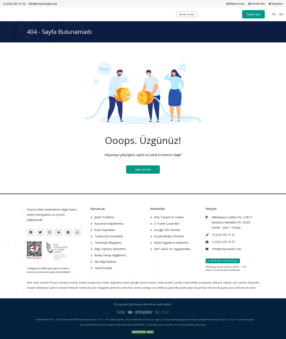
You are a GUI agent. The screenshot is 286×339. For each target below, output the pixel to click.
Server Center (187, 14)
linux (204, 287)
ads (94, 287)
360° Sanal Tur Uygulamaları (172, 249)
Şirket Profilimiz (104, 217)
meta (252, 287)
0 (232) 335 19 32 (14, 4)
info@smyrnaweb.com (43, 4)
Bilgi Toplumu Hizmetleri (110, 249)
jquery (224, 287)
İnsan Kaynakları (104, 230)
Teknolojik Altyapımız (108, 242)
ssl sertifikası (160, 287)
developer (42, 287)
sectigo (146, 287)
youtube (63, 287)
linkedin (73, 287)
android (239, 287)
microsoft (213, 287)
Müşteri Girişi (235, 3)
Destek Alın (256, 3)
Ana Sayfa (76, 14)
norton (137, 287)
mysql (197, 287)
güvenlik (173, 287)
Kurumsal (97, 14)
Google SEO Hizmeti (167, 230)
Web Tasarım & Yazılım (169, 217)
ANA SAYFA (143, 169)
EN (281, 14)
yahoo (53, 287)
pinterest (115, 287)
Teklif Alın (253, 14)
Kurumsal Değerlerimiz (109, 223)
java (231, 287)
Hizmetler (118, 14)
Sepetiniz (276, 3)
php (190, 287)
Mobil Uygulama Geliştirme (171, 242)
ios (247, 287)
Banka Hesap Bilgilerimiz (110, 255)
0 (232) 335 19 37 (223, 242)
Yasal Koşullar (103, 268)
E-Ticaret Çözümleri (166, 223)
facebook (85, 287)
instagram (103, 287)
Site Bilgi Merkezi (105, 261)
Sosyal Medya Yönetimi (169, 236)
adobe (183, 287)
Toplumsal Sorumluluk (108, 236)
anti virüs (127, 287)
